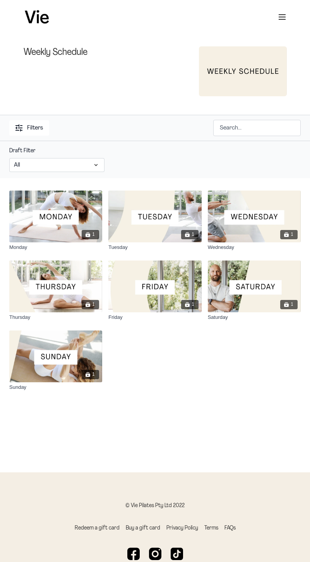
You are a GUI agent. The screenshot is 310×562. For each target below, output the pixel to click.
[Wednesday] (254, 247)
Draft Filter (22, 151)
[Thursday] (55, 317)
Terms (211, 528)
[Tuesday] (154, 247)
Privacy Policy (182, 528)
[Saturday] (254, 317)
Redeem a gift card (97, 528)
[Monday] (55, 247)
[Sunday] (55, 387)
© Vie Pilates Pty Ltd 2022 (155, 506)
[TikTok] (177, 554)
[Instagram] (155, 554)
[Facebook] (133, 554)
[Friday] (154, 317)
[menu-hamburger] (282, 17)
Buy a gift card (143, 528)
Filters (29, 127)
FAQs (230, 528)
